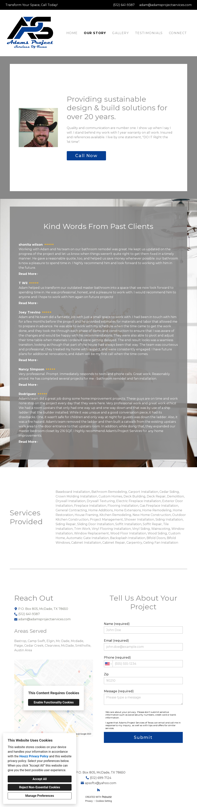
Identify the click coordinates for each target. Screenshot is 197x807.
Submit (143, 737)
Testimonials (149, 33)
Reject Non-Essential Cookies (39, 787)
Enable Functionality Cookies (54, 702)
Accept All (40, 779)
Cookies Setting (104, 801)
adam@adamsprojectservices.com (165, 5)
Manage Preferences (39, 796)
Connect (178, 33)
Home (72, 33)
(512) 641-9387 (124, 5)
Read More (28, 274)
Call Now (86, 155)
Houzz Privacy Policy (33, 756)
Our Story (95, 33)
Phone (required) (143, 661)
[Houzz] (98, 789)
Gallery (120, 33)
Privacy (89, 801)
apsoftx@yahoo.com (100, 783)
